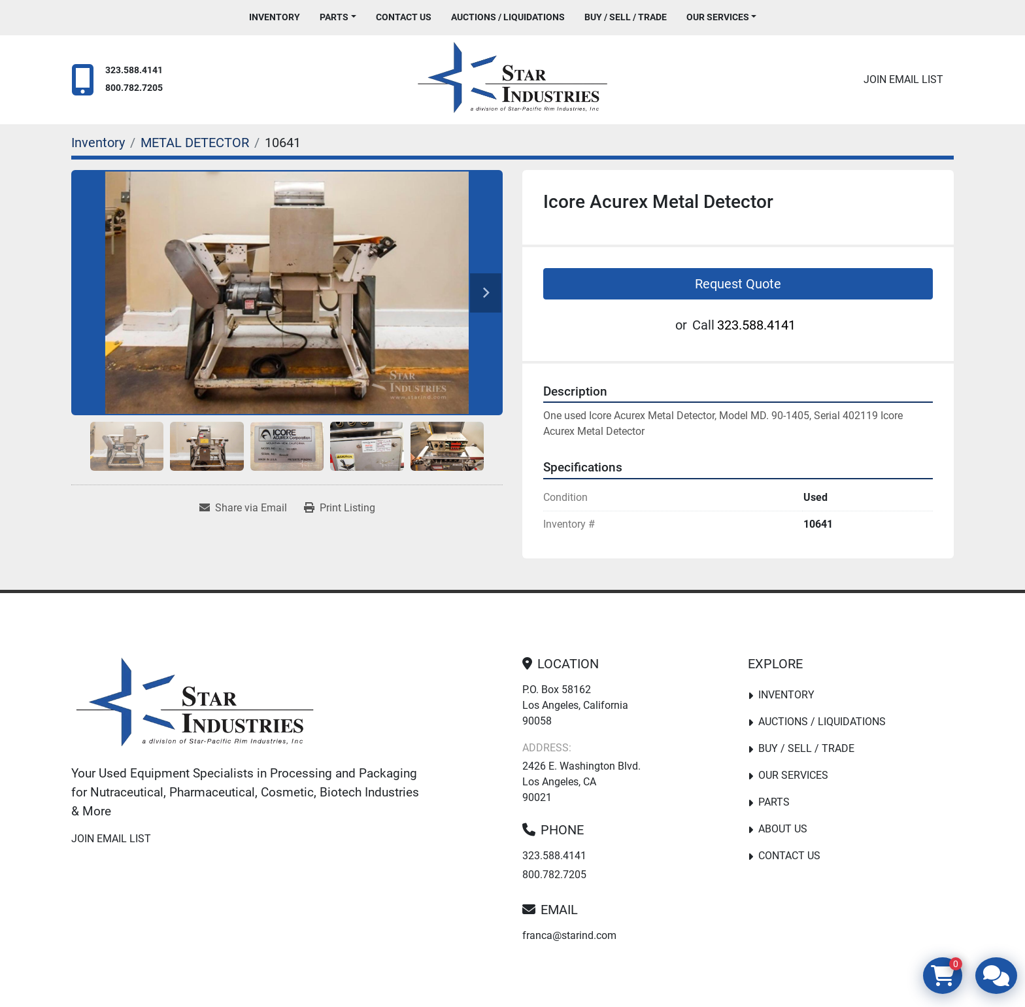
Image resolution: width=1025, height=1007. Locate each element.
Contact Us (403, 17)
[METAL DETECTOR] (195, 142)
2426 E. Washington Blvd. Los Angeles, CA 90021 (581, 782)
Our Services (717, 17)
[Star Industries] (194, 705)
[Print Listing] (339, 508)
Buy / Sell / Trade (625, 17)
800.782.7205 (134, 88)
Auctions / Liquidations (508, 17)
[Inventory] (98, 142)
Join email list (903, 79)
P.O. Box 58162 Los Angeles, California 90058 (575, 705)
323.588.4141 (134, 70)
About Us (782, 829)
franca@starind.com (569, 935)
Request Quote (738, 284)
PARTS (334, 17)
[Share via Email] (243, 508)
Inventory (274, 17)
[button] (338, 17)
